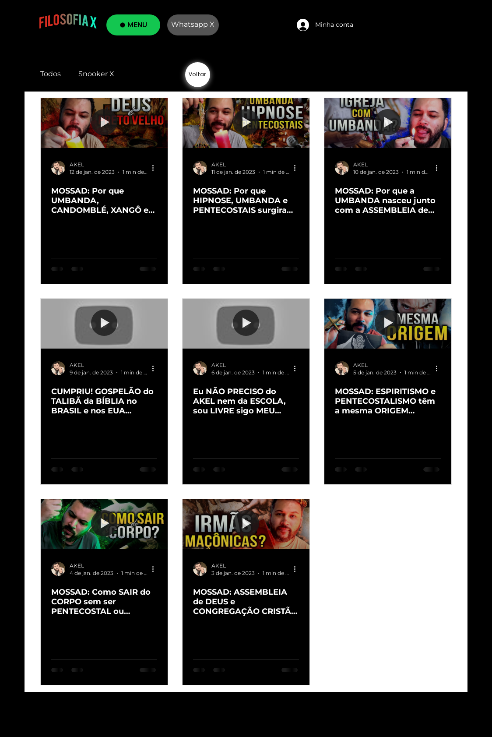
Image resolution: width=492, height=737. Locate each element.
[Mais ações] (156, 167)
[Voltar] (197, 74)
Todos (50, 74)
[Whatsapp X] (193, 24)
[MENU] (133, 24)
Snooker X (96, 74)
